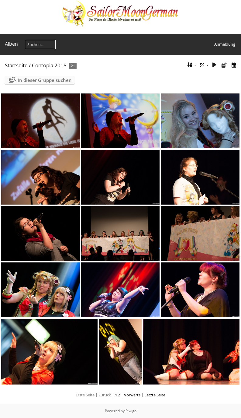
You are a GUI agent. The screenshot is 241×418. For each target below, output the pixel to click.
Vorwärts (132, 395)
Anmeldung (224, 44)
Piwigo (131, 410)
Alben (11, 43)
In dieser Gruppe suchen (45, 80)
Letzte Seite (154, 395)
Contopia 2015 (49, 65)
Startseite (16, 65)
